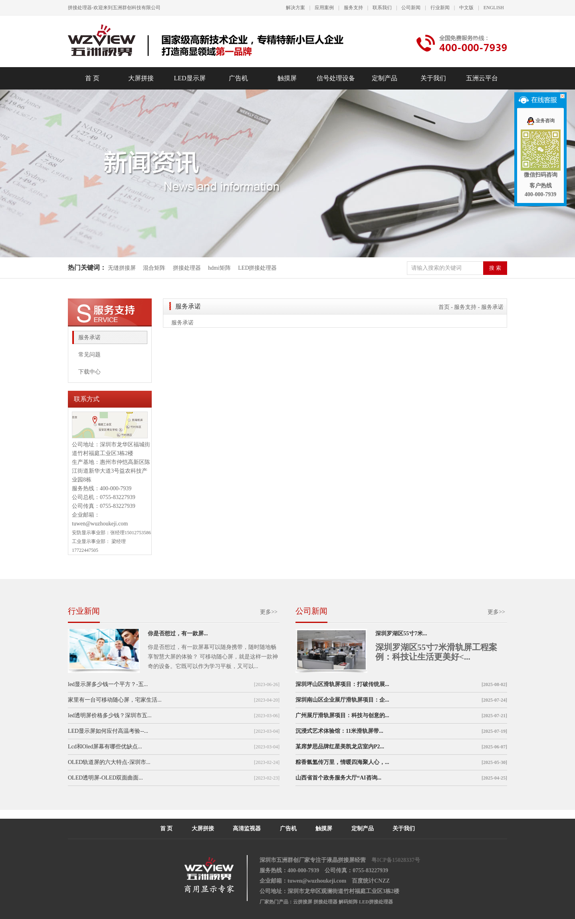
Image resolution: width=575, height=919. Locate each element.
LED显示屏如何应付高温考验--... (108, 731)
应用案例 (324, 7)
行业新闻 (440, 7)
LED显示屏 (189, 78)
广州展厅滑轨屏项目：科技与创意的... (342, 715)
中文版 (466, 7)
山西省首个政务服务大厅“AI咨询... (338, 778)
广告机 (238, 78)
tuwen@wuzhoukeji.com (100, 524)
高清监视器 (247, 828)
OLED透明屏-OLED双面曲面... (105, 778)
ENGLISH (494, 7)
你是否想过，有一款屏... (178, 634)
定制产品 (384, 78)
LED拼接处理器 (257, 268)
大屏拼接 (141, 78)
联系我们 (382, 7)
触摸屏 (287, 78)
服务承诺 (89, 337)
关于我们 (433, 78)
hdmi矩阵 (219, 268)
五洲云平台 (482, 78)
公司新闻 (410, 7)
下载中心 (89, 372)
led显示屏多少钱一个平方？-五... (108, 684)
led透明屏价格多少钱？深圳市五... (110, 715)
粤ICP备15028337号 (395, 860)
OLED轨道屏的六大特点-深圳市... (109, 762)
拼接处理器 (187, 268)
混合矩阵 (154, 268)
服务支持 (353, 7)
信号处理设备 (336, 78)
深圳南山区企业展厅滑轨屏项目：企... (342, 700)
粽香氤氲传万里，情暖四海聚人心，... (342, 762)
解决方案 (295, 7)
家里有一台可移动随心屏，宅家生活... (115, 700)
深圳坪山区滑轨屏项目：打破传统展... (342, 684)
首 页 (92, 78)
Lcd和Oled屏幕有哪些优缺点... (105, 747)
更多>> (269, 612)
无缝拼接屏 (122, 268)
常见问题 (89, 355)
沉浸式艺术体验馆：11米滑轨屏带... (339, 731)
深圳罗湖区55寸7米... (401, 634)
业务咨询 (540, 120)
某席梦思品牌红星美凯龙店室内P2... (339, 747)
